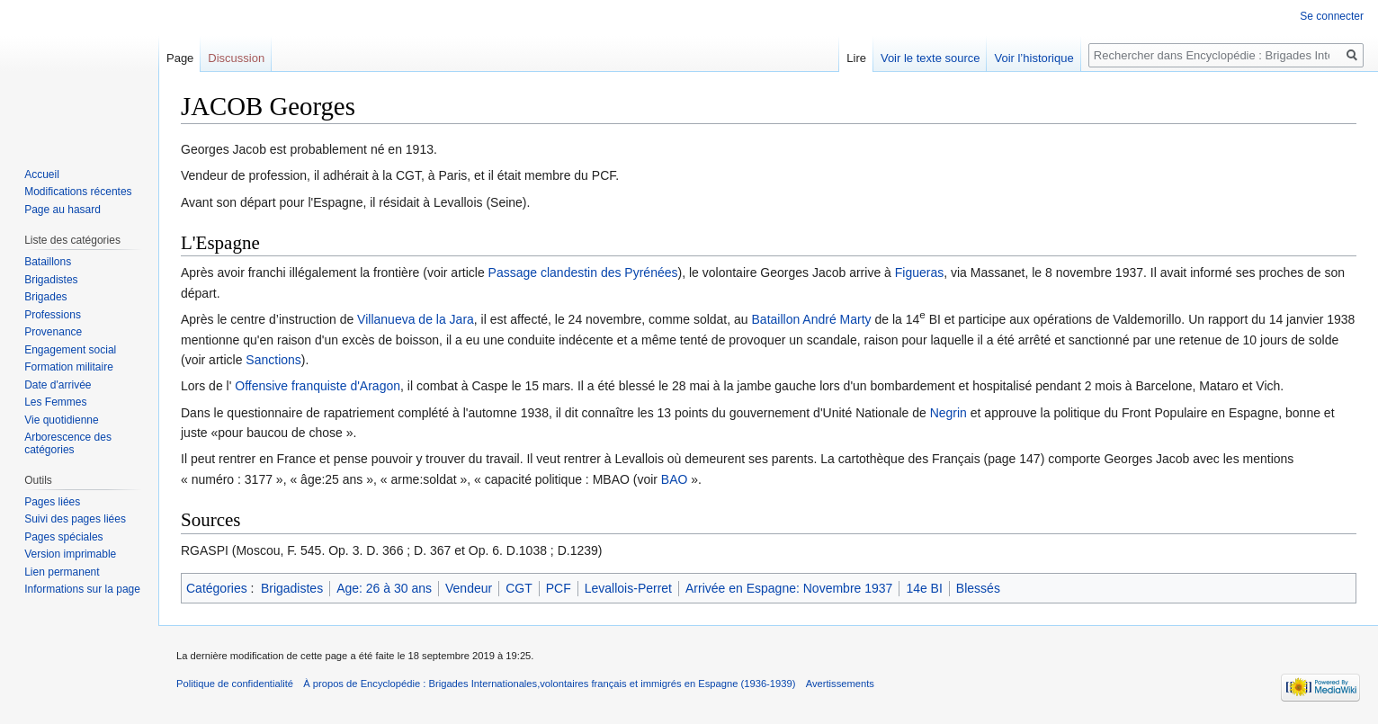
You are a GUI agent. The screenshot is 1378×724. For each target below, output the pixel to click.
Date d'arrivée (57, 385)
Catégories (216, 588)
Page (179, 58)
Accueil (41, 174)
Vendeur (468, 588)
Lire (856, 58)
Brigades (45, 296)
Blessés (978, 588)
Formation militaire (68, 367)
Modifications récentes (77, 191)
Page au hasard (62, 209)
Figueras (919, 272)
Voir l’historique (1033, 58)
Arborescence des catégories (68, 443)
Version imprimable (70, 554)
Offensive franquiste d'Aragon (317, 386)
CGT (519, 588)
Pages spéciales (63, 537)
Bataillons (47, 261)
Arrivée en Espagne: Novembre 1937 (788, 588)
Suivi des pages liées (75, 519)
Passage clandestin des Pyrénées (583, 272)
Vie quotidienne (61, 420)
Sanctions (273, 360)
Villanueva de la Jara (415, 319)
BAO (674, 479)
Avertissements (840, 683)
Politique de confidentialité (234, 683)
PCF (558, 588)
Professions (52, 314)
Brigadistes (292, 588)
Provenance (53, 332)
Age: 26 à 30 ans (384, 588)
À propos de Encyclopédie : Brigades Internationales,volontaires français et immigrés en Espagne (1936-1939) (549, 683)
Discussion (236, 58)
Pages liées (52, 502)
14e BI (924, 588)
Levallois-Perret (628, 588)
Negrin (948, 413)
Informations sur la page (82, 589)
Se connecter (1332, 16)
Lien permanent (61, 572)
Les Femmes (55, 402)
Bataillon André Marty (812, 319)
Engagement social (70, 350)
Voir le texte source (930, 58)
